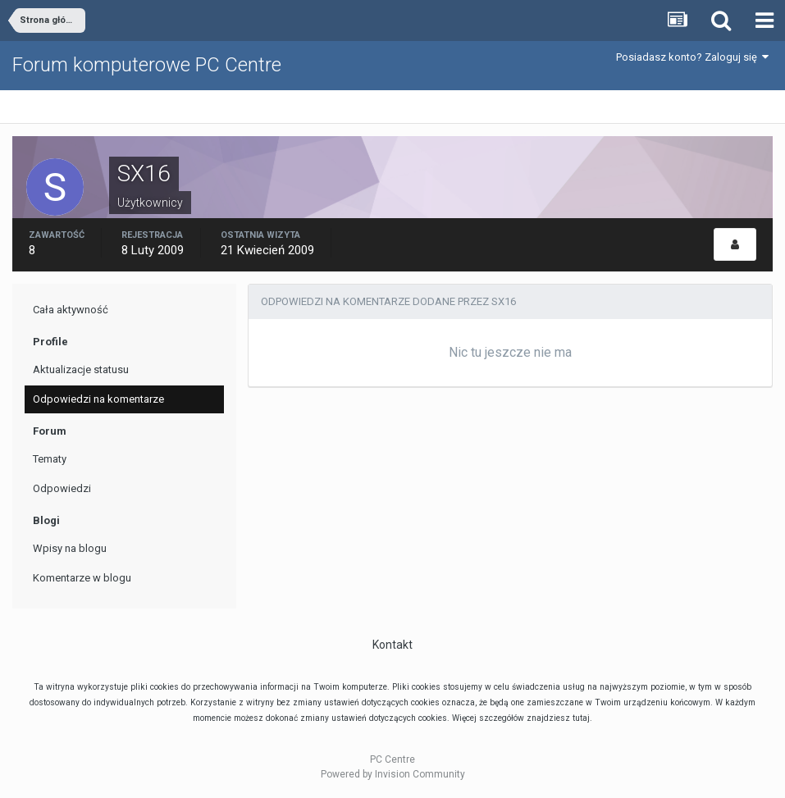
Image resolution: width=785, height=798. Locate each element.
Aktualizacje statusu (81, 369)
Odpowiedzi (62, 488)
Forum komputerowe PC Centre (146, 64)
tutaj (581, 718)
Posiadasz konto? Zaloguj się (692, 57)
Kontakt (392, 644)
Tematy (49, 459)
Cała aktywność (70, 309)
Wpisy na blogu (70, 548)
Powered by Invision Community (393, 774)
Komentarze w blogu (82, 578)
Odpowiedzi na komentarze (98, 399)
